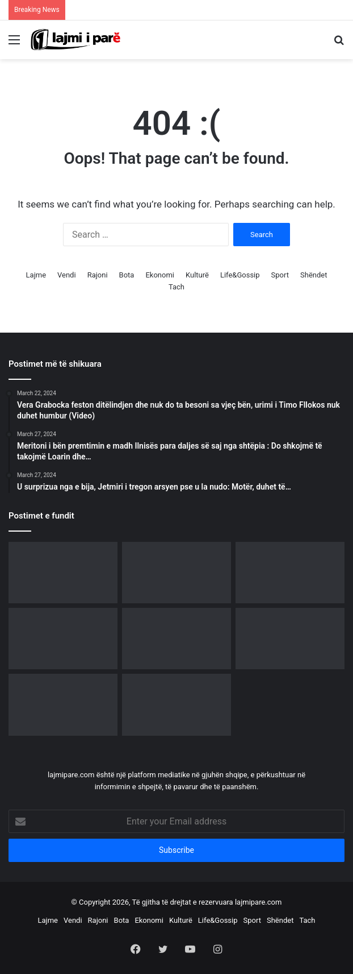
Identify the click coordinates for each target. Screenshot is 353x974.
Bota (127, 275)
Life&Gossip (240, 275)
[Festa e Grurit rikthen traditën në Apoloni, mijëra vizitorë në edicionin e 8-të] (290, 638)
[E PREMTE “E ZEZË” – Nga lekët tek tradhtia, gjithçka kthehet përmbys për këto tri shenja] (63, 704)
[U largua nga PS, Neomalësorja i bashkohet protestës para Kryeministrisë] (176, 572)
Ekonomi (159, 275)
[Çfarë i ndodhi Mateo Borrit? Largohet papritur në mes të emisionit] (176, 638)
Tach (176, 287)
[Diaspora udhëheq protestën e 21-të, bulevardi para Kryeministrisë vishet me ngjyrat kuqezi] (290, 572)
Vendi (66, 275)
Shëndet (313, 275)
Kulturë (197, 275)
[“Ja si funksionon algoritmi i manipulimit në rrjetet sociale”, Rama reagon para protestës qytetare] (63, 638)
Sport (280, 275)
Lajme (36, 275)
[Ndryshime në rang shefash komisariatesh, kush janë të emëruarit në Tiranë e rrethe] (176, 704)
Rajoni (97, 275)
